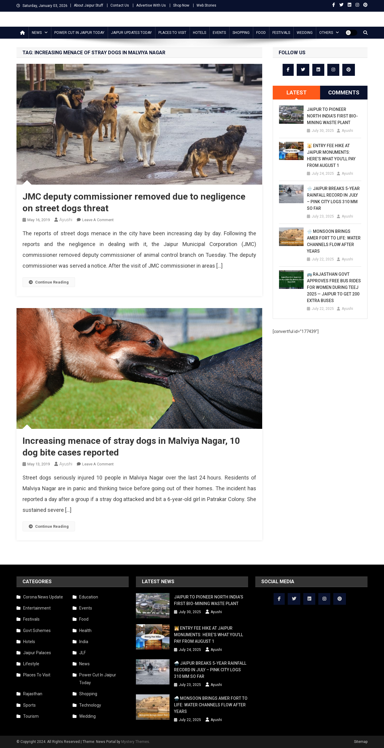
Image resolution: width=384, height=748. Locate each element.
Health (85, 630)
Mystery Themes (135, 742)
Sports (29, 705)
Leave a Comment (98, 220)
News (37, 33)
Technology (90, 705)
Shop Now (181, 5)
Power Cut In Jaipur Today (79, 33)
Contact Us (119, 5)
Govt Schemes (37, 630)
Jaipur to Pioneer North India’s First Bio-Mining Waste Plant (332, 116)
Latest (296, 92)
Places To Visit (172, 33)
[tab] (296, 92)
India (83, 641)
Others (326, 33)
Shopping (241, 33)
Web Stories (206, 5)
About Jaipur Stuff (88, 5)
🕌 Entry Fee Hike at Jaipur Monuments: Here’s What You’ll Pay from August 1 (331, 155)
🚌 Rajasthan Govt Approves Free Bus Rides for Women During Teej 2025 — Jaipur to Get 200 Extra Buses (334, 287)
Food (261, 33)
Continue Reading (49, 282)
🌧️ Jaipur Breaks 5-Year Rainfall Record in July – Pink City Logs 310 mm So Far (333, 198)
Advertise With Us (151, 5)
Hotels (199, 33)
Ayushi (65, 219)
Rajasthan (32, 693)
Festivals (281, 33)
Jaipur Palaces (37, 652)
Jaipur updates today (131, 33)
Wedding (305, 33)
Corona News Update (43, 597)
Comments (343, 92)
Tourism (31, 716)
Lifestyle (31, 663)
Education (88, 597)
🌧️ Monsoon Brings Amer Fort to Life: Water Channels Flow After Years (334, 241)
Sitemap (361, 742)
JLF (82, 652)
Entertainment (37, 608)
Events (219, 33)
